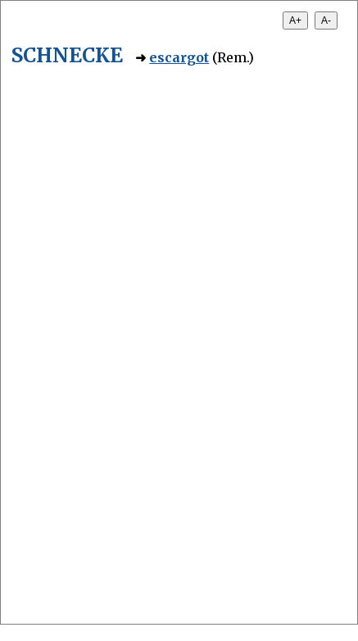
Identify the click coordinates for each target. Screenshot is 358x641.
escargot (179, 57)
